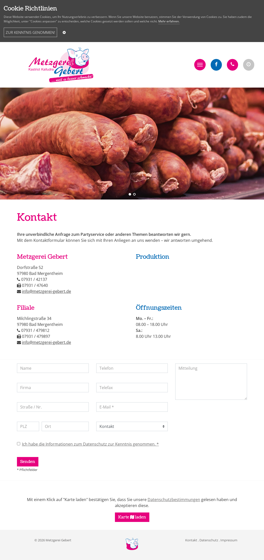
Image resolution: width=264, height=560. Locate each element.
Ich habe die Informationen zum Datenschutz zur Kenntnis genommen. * (90, 444)
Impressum (228, 540)
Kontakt (191, 540)
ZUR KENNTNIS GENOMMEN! (30, 32)
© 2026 (52, 540)
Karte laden (132, 517)
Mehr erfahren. (168, 21)
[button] (200, 64)
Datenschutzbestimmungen (174, 499)
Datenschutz (208, 540)
